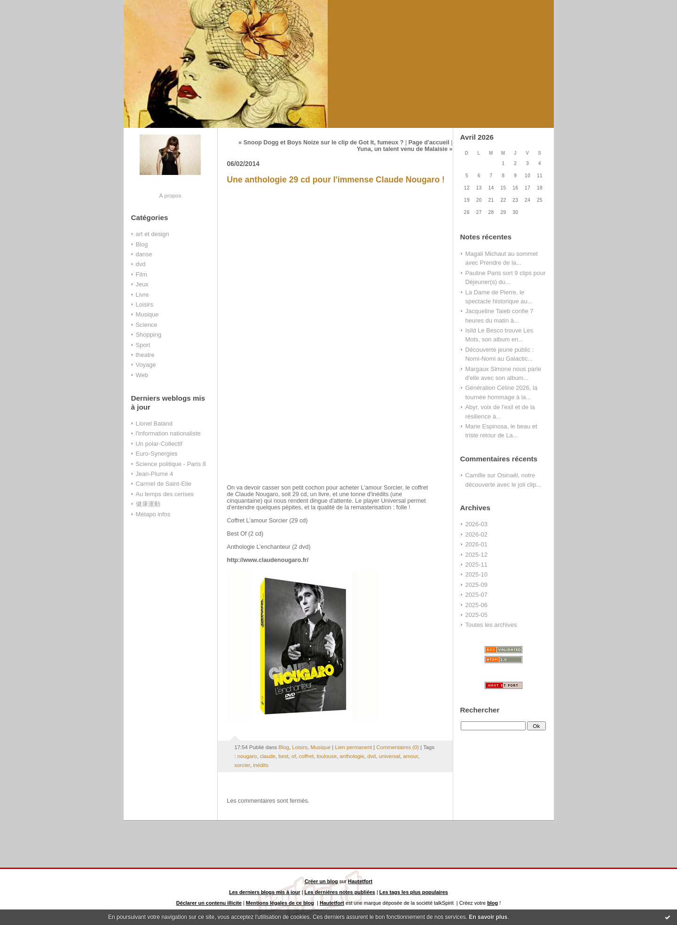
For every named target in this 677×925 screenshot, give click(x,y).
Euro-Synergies (157, 453)
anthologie (352, 756)
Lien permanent (353, 747)
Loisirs (144, 304)
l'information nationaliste (168, 433)
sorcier (242, 765)
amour (410, 756)
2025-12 (476, 554)
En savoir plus (488, 917)
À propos (170, 195)
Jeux (142, 284)
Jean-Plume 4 (154, 473)
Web (142, 375)
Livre (142, 294)
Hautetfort (360, 881)
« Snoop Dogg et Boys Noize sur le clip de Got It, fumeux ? (320, 142)
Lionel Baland (154, 423)
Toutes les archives (491, 624)
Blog (142, 244)
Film (141, 274)
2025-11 (476, 564)
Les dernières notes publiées (340, 892)
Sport (143, 344)
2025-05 (476, 614)
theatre (145, 354)
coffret (306, 756)
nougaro (247, 756)
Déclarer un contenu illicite (209, 903)
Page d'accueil (429, 142)
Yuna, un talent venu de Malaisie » (405, 149)
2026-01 (476, 544)
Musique (147, 314)
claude (268, 756)
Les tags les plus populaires (413, 892)
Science (146, 324)
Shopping (149, 334)
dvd (141, 264)
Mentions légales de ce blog (280, 903)
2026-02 (476, 534)
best (283, 756)
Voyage (146, 364)
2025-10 (476, 574)
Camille (475, 475)
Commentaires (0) (397, 747)
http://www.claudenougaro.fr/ (268, 560)
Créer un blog (321, 881)
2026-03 (476, 524)
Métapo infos (153, 514)
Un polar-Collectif (159, 443)
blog (492, 903)
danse (144, 254)
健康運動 (148, 503)
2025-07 (476, 594)
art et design (152, 233)
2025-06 (476, 605)
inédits (260, 765)
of (293, 756)
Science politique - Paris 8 (171, 463)
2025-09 (476, 584)
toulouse (326, 756)
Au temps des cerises (165, 494)
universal (389, 756)
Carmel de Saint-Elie (164, 483)
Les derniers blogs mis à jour (264, 892)
